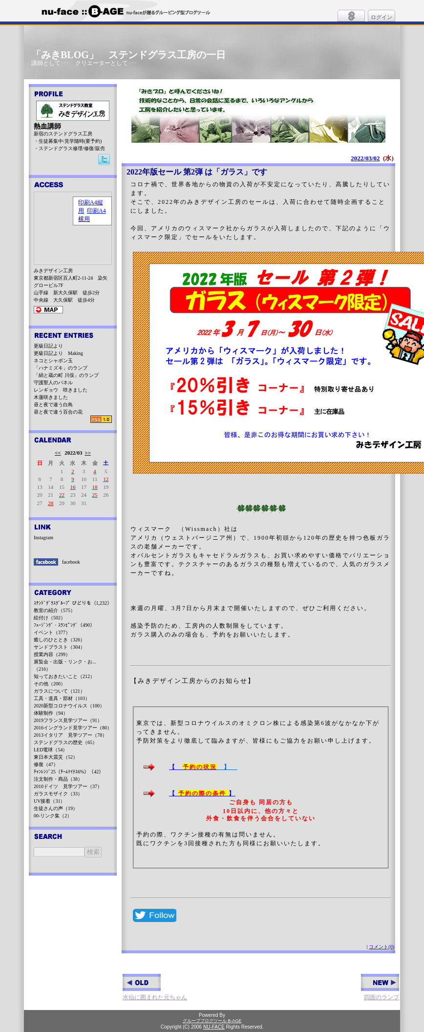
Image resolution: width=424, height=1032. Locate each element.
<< (58, 453)
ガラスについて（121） (59, 691)
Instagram (43, 537)
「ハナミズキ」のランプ (60, 368)
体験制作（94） (51, 713)
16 (72, 487)
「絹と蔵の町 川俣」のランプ (66, 375)
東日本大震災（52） (56, 757)
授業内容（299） (52, 654)
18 (95, 487)
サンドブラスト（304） (59, 647)
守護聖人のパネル (53, 382)
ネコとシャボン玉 (53, 360)
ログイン (381, 17)
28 (50, 503)
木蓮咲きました (51, 397)
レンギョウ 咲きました (60, 390)
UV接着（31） (49, 801)
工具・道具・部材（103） (62, 698)
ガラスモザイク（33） (58, 793)
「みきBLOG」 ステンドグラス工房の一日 (128, 54)
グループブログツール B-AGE (212, 1020)
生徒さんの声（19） (56, 808)
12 (105, 479)
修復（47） (46, 764)
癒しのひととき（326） (59, 639)
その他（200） (49, 683)
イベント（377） (52, 632)
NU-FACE (214, 1027)
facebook (71, 562)
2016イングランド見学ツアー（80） (73, 727)
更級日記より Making (58, 353)
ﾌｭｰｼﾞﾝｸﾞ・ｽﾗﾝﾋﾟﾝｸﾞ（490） (64, 625)
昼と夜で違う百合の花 (58, 412)
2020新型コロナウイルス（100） (69, 705)
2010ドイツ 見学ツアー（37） (68, 786)
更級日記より (48, 346)
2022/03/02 (365, 158)
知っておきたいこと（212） (64, 676)
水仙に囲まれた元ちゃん (155, 987)
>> (88, 453)
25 (95, 495)
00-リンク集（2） (53, 815)
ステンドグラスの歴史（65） (65, 742)
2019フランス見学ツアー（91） (68, 720)
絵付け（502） (49, 617)
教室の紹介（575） (54, 610)
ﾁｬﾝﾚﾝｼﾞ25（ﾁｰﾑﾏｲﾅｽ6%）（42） (69, 771)
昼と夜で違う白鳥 (53, 404)
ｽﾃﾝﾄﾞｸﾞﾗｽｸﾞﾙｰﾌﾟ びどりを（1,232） (73, 603)
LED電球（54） (50, 749)
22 (61, 495)
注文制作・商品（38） (58, 779)
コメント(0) (381, 946)
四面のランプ (380, 987)
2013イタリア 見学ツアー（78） (70, 735)
